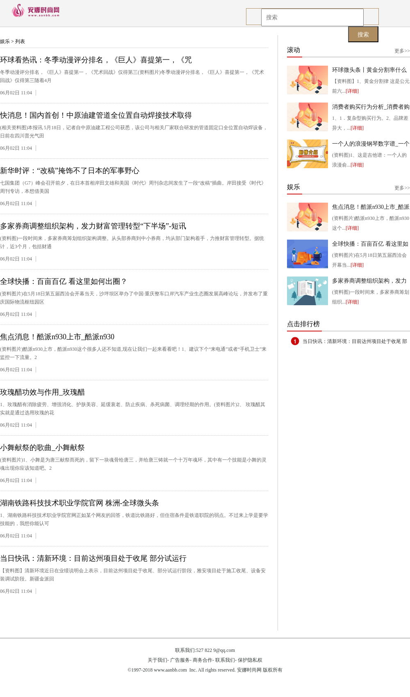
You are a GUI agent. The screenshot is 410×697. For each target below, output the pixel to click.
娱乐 (5, 41)
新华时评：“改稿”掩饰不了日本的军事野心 (69, 171)
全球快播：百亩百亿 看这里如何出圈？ (64, 281)
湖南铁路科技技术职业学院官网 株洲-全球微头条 (79, 503)
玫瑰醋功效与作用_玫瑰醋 (42, 392)
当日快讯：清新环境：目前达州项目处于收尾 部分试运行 (93, 558)
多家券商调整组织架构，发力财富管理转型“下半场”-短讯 (93, 226)
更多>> (402, 51)
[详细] (352, 91)
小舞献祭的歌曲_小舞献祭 (42, 447)
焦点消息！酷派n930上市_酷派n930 (57, 337)
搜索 (363, 34)
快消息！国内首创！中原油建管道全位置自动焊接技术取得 (96, 115)
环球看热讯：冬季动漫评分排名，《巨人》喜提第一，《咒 (96, 60)
